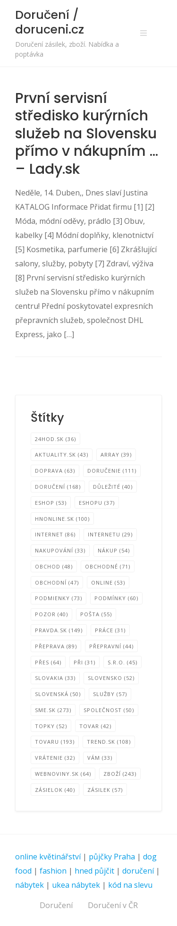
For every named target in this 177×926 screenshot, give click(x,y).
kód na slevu (130, 885)
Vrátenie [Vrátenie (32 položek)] (55, 757)
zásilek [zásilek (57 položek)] (105, 789)
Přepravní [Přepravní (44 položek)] (111, 646)
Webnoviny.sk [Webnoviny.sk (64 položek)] (63, 773)
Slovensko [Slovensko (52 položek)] (111, 677)
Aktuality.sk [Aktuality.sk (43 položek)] (61, 454)
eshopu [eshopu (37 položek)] (97, 502)
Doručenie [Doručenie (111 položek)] (111, 470)
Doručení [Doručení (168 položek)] (58, 486)
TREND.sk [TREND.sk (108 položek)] (109, 741)
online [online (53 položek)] (108, 582)
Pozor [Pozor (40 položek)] (51, 614)
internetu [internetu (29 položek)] (110, 534)
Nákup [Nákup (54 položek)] (114, 550)
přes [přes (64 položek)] (48, 662)
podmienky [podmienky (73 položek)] (58, 598)
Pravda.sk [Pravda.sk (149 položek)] (59, 630)
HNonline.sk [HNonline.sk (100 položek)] (62, 518)
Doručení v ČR (113, 905)
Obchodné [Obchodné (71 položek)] (107, 566)
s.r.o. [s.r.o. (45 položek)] (122, 662)
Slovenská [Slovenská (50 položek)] (58, 693)
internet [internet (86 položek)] (55, 534)
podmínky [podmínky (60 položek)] (116, 598)
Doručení (56, 905)
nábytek (29, 885)
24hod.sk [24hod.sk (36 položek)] (55, 438)
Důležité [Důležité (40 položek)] (113, 486)
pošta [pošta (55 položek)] (96, 614)
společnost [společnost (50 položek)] (109, 710)
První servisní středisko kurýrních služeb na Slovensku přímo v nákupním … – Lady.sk (86, 133)
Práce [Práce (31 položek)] (110, 630)
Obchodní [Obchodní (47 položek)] (57, 582)
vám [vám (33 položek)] (99, 757)
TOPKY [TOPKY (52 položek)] (51, 726)
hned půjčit (94, 871)
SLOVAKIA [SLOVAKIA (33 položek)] (55, 677)
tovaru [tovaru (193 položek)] (55, 741)
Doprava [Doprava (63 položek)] (55, 470)
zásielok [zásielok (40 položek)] (55, 789)
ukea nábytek (76, 885)
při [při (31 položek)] (84, 662)
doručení (138, 871)
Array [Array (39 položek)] (116, 454)
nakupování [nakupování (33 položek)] (60, 550)
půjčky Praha (112, 856)
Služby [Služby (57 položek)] (110, 693)
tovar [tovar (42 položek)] (95, 726)
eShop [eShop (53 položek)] (51, 502)
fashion (53, 871)
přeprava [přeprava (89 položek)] (56, 646)
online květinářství (48, 856)
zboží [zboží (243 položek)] (119, 773)
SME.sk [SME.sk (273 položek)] (53, 710)
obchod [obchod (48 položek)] (54, 566)
